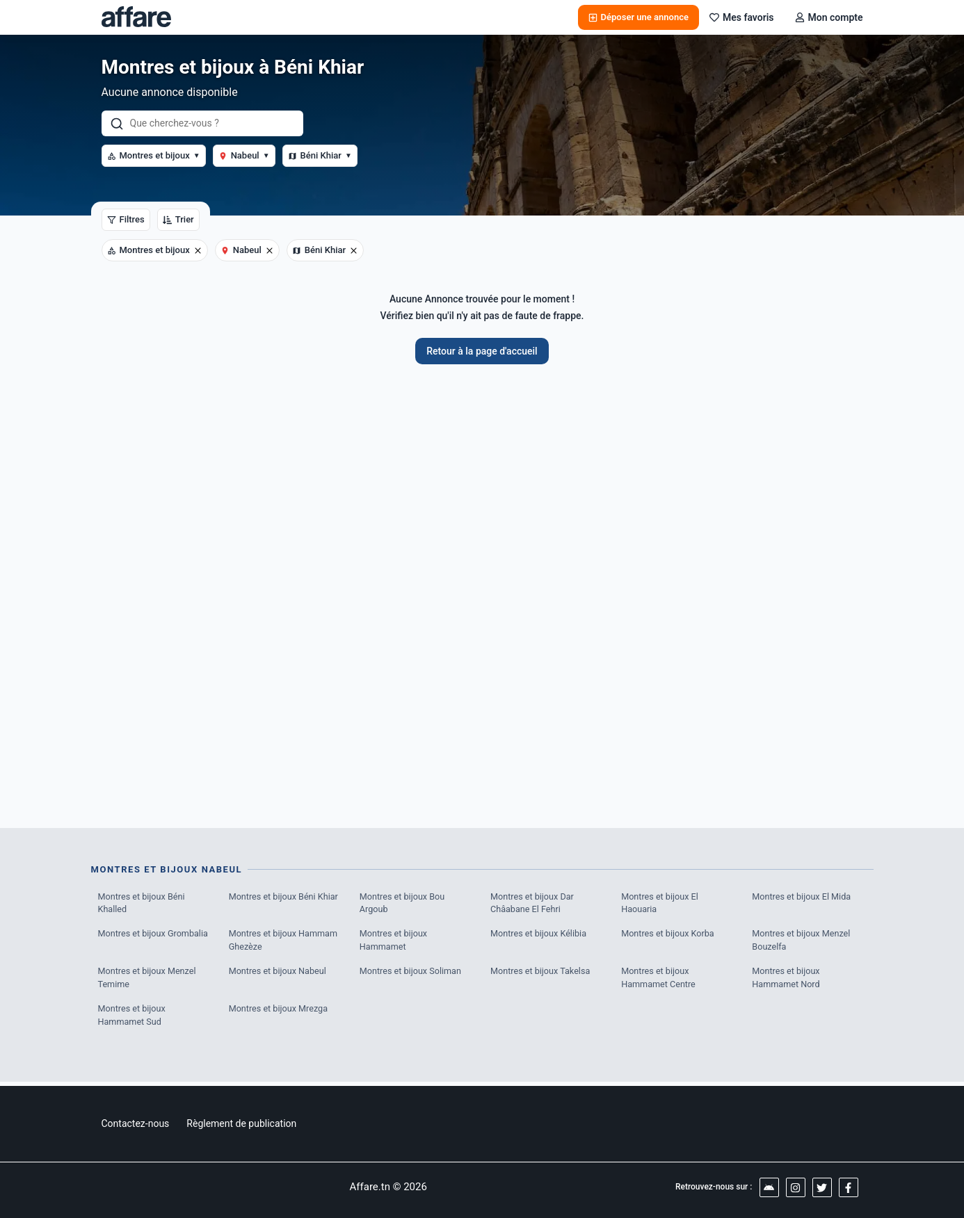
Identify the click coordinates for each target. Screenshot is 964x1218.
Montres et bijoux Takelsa (541, 973)
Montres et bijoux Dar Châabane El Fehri (533, 904)
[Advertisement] (482, 589)
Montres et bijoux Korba (669, 935)
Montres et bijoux (153, 155)
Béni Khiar (320, 155)
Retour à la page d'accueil (481, 351)
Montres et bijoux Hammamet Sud (133, 1019)
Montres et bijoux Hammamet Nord (786, 980)
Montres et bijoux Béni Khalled (143, 904)
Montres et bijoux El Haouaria (660, 904)
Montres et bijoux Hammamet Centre (659, 980)
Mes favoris (741, 17)
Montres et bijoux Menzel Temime (148, 980)
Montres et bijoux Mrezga (280, 1012)
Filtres (126, 219)
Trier (178, 219)
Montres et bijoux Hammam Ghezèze (285, 942)
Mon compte (829, 17)
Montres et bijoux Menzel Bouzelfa (802, 942)
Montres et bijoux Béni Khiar (285, 897)
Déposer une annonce (638, 17)
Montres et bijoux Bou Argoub (403, 904)
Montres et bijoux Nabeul (279, 973)
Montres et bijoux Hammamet (394, 942)
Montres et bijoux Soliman (412, 973)
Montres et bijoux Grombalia (154, 935)
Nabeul (244, 155)
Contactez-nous (136, 1123)
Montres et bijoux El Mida (802, 897)
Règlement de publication (241, 1123)
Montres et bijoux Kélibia (539, 935)
